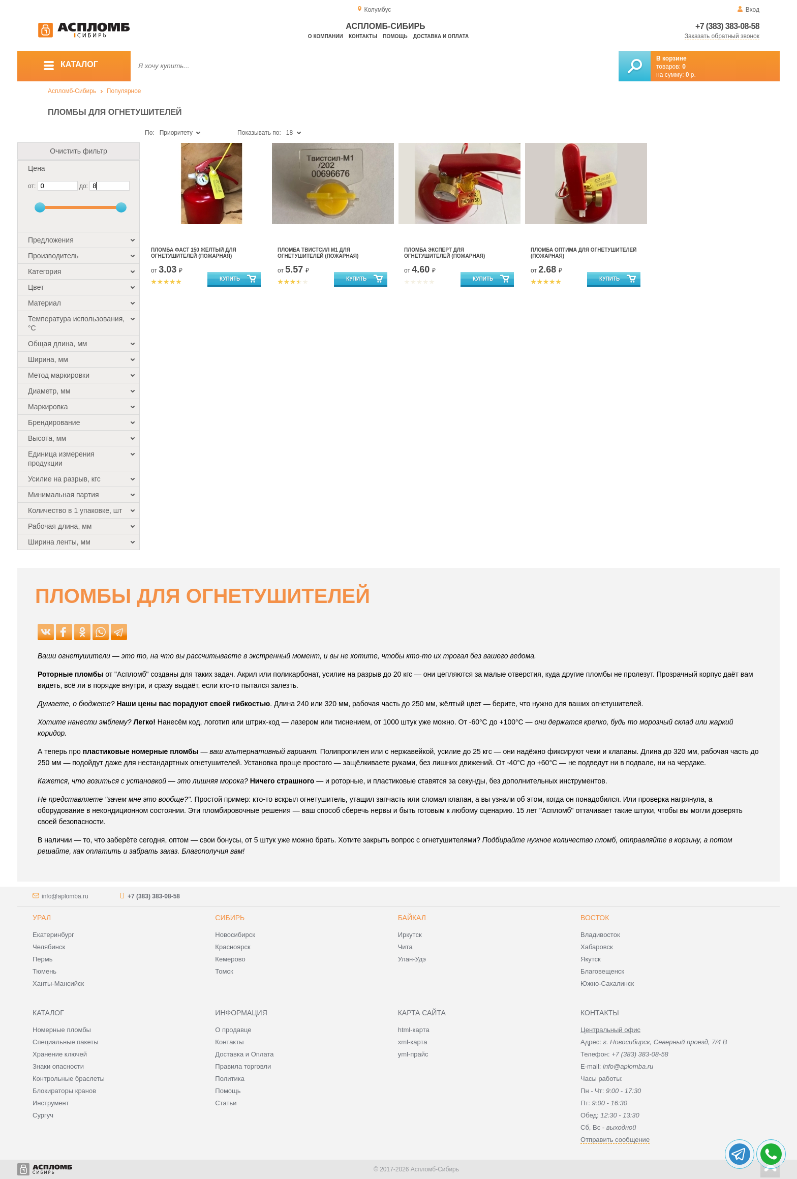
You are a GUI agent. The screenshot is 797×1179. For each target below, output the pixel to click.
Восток (594, 918)
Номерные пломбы (62, 1030)
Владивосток (600, 935)
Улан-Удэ (412, 959)
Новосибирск (235, 935)
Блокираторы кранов (64, 1091)
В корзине (671, 58)
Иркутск (410, 935)
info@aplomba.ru (65, 896)
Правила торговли (243, 1066)
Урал (42, 918)
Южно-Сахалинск (607, 983)
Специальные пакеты (66, 1042)
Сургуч (43, 1115)
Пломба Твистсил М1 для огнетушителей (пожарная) (318, 253)
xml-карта (412, 1042)
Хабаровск (596, 947)
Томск (224, 971)
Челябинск (49, 947)
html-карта (414, 1030)
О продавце (233, 1030)
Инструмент (51, 1103)
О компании (325, 36)
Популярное (124, 91)
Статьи (225, 1103)
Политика (229, 1078)
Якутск (590, 959)
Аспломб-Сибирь (72, 91)
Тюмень (44, 971)
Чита (405, 947)
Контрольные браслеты (69, 1078)
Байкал (412, 918)
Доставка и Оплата (244, 1054)
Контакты (363, 36)
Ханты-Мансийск (58, 983)
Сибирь (229, 918)
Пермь (43, 959)
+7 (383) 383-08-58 (727, 26)
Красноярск (232, 947)
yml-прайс (413, 1054)
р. (691, 74)
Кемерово (230, 959)
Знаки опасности (58, 1066)
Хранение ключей (60, 1054)
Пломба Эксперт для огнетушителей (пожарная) (444, 253)
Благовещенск (602, 971)
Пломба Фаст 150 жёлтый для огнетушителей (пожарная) (193, 253)
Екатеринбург (53, 935)
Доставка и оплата (441, 36)
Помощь (395, 36)
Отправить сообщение (615, 1139)
